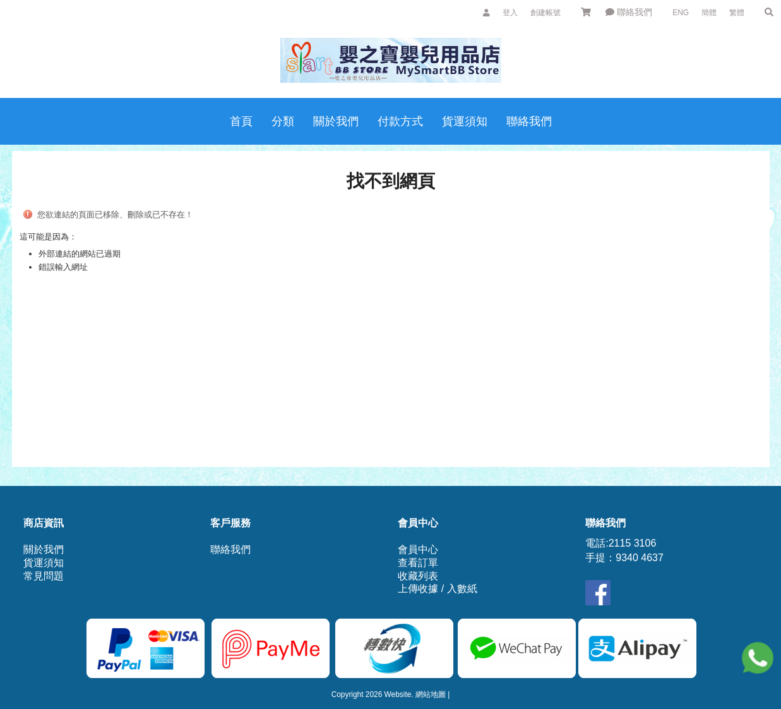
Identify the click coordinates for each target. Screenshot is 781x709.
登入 (510, 12)
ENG (680, 12)
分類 (282, 121)
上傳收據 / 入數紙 (437, 588)
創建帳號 (545, 12)
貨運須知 (43, 562)
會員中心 (418, 549)
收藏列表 (418, 576)
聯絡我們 (628, 12)
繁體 (736, 12)
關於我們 (43, 549)
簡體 (709, 12)
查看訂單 (418, 562)
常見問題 (43, 576)
